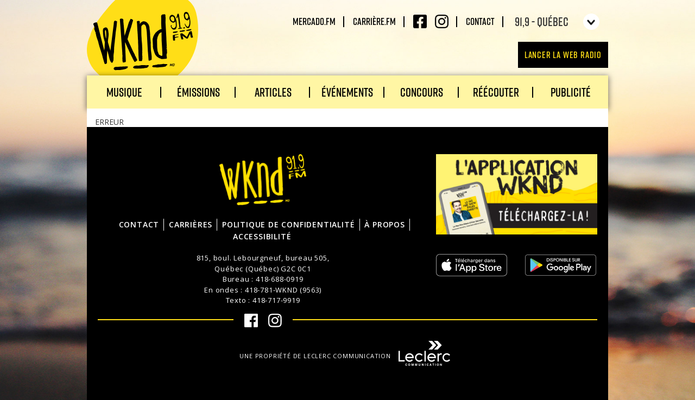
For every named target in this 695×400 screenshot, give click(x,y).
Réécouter (496, 92)
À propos (384, 224)
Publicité (571, 92)
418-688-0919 (280, 279)
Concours (421, 92)
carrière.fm (374, 21)
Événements (347, 92)
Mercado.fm (314, 21)
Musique (124, 92)
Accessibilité (262, 236)
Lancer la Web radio (563, 54)
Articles (273, 92)
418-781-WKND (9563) (283, 290)
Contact (480, 21)
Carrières (190, 224)
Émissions (198, 92)
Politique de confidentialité (288, 224)
